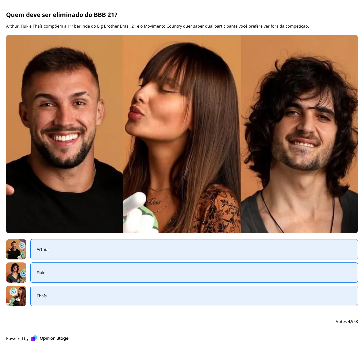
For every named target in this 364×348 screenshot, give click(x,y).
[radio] (182, 249)
